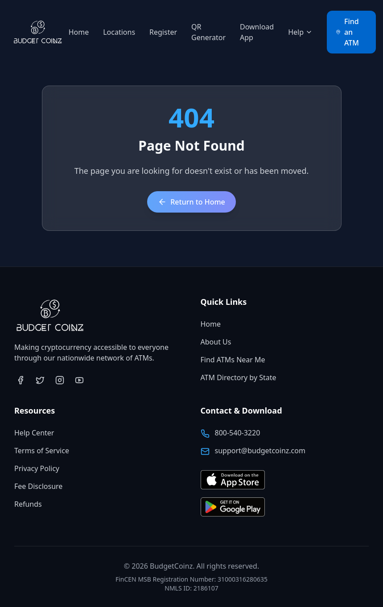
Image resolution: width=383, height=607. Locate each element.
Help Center (34, 433)
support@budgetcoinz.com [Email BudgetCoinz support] (260, 450)
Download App (257, 32)
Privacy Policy (36, 468)
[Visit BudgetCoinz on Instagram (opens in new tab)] (60, 380)
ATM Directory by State (238, 377)
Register (163, 32)
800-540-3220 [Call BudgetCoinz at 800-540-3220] (237, 433)
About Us (216, 342)
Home (79, 32)
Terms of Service (41, 450)
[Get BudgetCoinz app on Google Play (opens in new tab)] (233, 507)
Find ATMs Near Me (233, 360)
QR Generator (208, 32)
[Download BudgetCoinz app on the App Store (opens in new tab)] (233, 480)
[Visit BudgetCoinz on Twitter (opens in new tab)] (40, 380)
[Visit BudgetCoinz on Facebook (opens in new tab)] (20, 380)
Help (300, 32)
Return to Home (191, 202)
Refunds (28, 504)
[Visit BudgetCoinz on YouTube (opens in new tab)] (79, 380)
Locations (119, 32)
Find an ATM (347, 32)
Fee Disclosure (38, 486)
